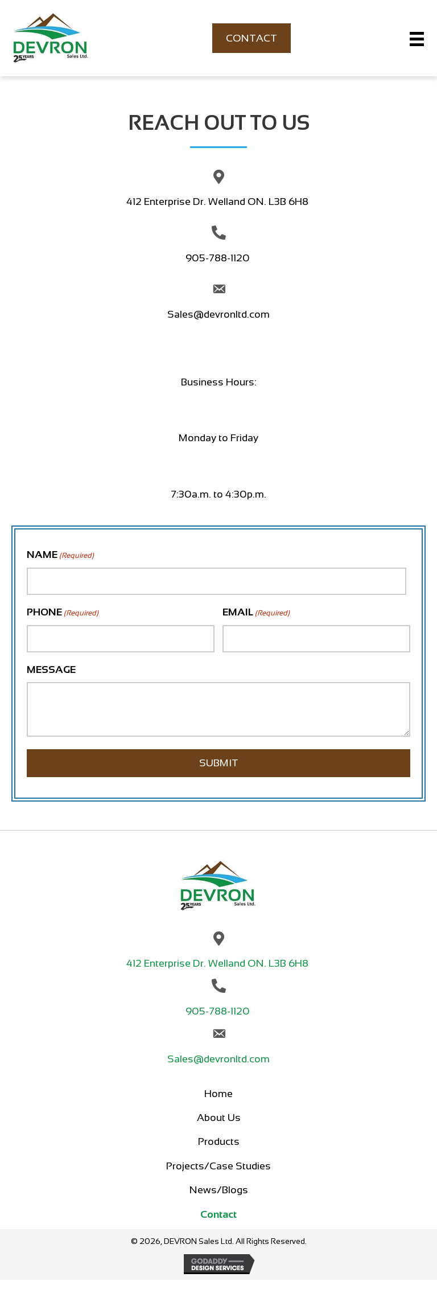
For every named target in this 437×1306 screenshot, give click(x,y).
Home (218, 1093)
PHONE (62, 612)
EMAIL (256, 612)
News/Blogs (218, 1190)
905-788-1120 (218, 258)
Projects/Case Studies (218, 1166)
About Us (219, 1117)
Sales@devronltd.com (218, 314)
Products (219, 1141)
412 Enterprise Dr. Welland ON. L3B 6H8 (218, 201)
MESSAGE (51, 669)
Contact (218, 1214)
